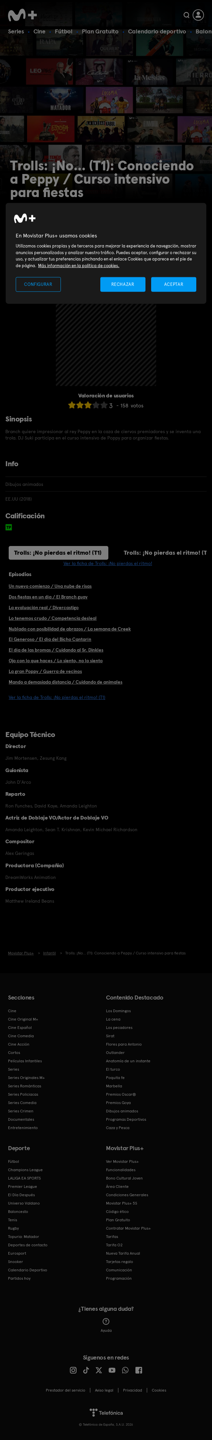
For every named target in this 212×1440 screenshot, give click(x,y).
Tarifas (112, 1236)
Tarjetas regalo (119, 1261)
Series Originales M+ (26, 1077)
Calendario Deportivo (27, 1270)
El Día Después (21, 1195)
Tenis (12, 1220)
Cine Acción (18, 1044)
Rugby (13, 1228)
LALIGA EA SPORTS (24, 1178)
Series (16, 31)
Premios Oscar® (121, 1094)
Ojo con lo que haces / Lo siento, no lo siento (56, 660)
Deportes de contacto (27, 1245)
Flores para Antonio (124, 1044)
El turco (113, 1069)
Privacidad (132, 1390)
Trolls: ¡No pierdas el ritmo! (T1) (58, 552)
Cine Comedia (21, 1036)
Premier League (22, 1186)
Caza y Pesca (117, 1127)
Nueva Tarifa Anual (123, 1253)
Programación (119, 1278)
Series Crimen (20, 1111)
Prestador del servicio (65, 1390)
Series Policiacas (23, 1094)
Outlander (115, 1052)
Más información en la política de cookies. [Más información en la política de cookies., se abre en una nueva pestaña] (78, 265)
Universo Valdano (24, 1203)
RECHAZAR (122, 284)
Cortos (14, 1052)
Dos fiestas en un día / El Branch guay (48, 596)
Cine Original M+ (23, 1019)
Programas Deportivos (126, 1119)
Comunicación (119, 1270)
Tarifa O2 (114, 1245)
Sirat (110, 1036)
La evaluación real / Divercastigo (44, 607)
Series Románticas (24, 1086)
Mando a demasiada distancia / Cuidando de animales (65, 682)
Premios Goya (118, 1102)
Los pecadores (119, 1027)
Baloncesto (18, 1211)
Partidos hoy (19, 1278)
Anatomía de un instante (128, 1061)
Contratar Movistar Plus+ (128, 1228)
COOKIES (159, 1390)
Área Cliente (117, 1186)
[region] (106, 253)
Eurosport (17, 1253)
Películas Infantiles (25, 1061)
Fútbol (64, 31)
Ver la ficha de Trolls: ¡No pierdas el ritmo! (108, 563)
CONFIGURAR (38, 284)
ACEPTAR (174, 284)
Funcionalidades (120, 1169)
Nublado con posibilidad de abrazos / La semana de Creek (70, 629)
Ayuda (106, 1325)
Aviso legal (104, 1390)
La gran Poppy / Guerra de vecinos (45, 671)
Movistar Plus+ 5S (121, 1203)
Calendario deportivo (157, 31)
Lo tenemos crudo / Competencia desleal (53, 618)
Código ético (117, 1211)
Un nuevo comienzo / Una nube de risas (50, 586)
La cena (113, 1019)
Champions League (25, 1169)
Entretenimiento (23, 1127)
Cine (39, 31)
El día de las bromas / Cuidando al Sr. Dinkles (56, 650)
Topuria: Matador (23, 1236)
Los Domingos (118, 1011)
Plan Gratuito (100, 31)
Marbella (114, 1086)
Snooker (15, 1261)
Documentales (21, 1119)
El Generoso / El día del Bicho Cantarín (50, 639)
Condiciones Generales (127, 1195)
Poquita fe (115, 1077)
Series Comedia (22, 1102)
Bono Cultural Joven (124, 1178)
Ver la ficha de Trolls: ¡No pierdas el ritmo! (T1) (57, 697)
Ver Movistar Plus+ (122, 1161)
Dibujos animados (122, 1111)
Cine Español (20, 1027)
